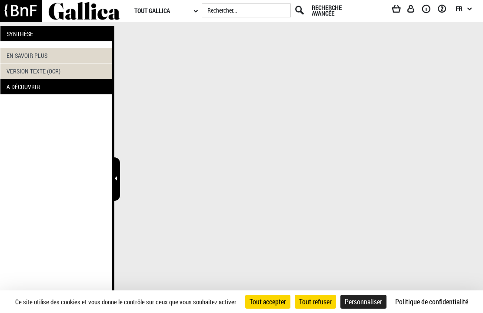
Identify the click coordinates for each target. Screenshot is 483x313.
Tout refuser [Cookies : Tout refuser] (315, 301)
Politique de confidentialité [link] (431, 301)
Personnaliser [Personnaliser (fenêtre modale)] (363, 301)
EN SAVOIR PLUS (27, 55)
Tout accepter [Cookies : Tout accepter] (268, 301)
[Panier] (400, 10)
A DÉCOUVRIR (23, 87)
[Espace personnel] (414, 10)
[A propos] (429, 10)
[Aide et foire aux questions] (445, 10)
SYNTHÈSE (20, 34)
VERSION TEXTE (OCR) (33, 71)
